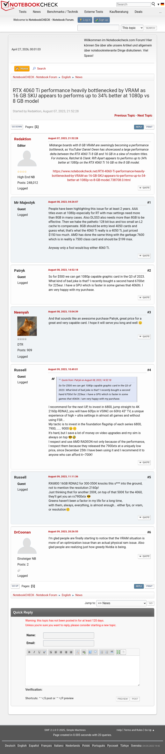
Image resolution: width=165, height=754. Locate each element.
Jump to (90, 603)
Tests (22, 12)
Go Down (17, 127)
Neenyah (21, 312)
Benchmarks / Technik (62, 12)
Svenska (136, 745)
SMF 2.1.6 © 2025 (54, 730)
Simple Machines (76, 730)
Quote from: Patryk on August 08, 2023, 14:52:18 (86, 380)
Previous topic (124, 115)
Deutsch (10, 745)
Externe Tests (93, 12)
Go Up (15, 586)
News (37, 12)
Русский (112, 745)
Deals (138, 12)
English (22, 745)
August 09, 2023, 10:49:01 (63, 369)
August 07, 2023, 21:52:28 (63, 138)
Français (46, 745)
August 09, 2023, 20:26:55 (63, 531)
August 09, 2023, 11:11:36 (63, 476)
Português (98, 745)
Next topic (144, 115)
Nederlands (73, 745)
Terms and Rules (133, 730)
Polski (86, 745)
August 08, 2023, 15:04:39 (63, 311)
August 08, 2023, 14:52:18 (63, 269)
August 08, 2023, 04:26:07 (63, 201)
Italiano (58, 745)
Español (34, 745)
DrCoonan (22, 532)
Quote (144, 188)
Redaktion (22, 139)
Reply (139, 127)
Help (119, 730)
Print (149, 127)
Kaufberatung (119, 12)
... (160, 12)
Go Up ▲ (149, 730)
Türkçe (124, 745)
